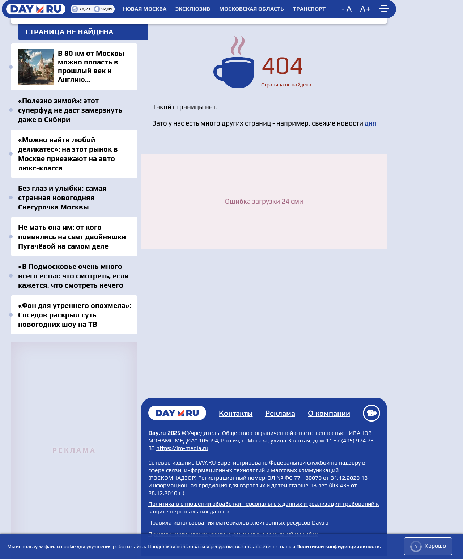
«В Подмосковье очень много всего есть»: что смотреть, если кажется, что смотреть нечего (73, 275)
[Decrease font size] (347, 9)
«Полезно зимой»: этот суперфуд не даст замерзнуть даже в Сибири (70, 109)
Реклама (280, 413)
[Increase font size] (365, 9)
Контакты (236, 413)
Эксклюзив (192, 9)
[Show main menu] (385, 9)
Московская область (251, 9)
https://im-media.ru (182, 448)
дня (370, 123)
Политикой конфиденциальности (338, 546)
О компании (329, 413)
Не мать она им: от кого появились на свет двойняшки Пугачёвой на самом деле (72, 236)
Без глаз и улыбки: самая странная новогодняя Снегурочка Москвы (62, 197)
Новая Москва (144, 9)
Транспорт (309, 9)
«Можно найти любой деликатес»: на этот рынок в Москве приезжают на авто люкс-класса (68, 153)
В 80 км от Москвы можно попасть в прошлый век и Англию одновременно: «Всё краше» (74, 66)
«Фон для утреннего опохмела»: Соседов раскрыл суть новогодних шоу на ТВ (74, 314)
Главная (177, 413)
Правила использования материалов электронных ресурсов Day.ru (238, 522)
